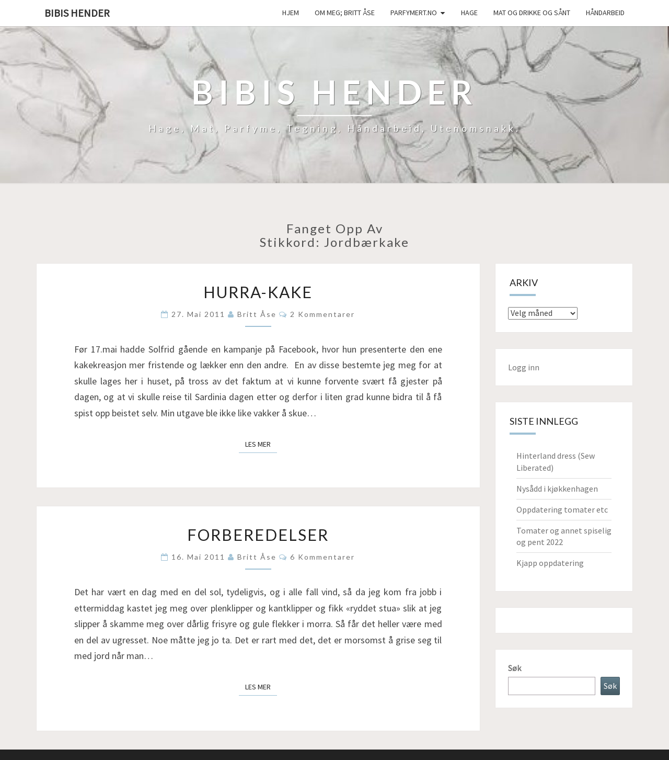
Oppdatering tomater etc (562, 509)
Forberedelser (258, 534)
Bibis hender (77, 12)
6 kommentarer (322, 556)
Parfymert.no (413, 12)
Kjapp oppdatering (550, 563)
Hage (469, 12)
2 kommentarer (322, 314)
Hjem (290, 12)
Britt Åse (256, 314)
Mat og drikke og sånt (531, 12)
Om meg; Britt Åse (345, 12)
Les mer (261, 443)
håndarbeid (605, 12)
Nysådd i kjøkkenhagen (557, 488)
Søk (514, 668)
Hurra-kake (258, 291)
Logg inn (523, 367)
